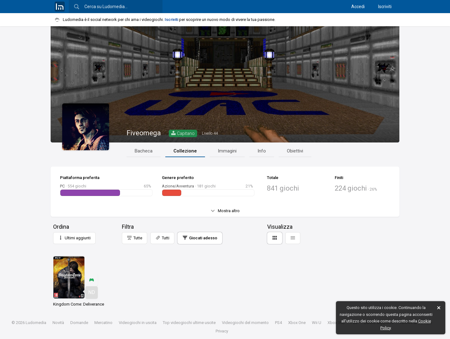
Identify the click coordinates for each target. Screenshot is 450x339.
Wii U (316, 322)
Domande (79, 322)
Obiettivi (295, 151)
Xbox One (297, 322)
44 (210, 133)
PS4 (278, 322)
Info (262, 151)
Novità (58, 322)
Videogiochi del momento (245, 322)
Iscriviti (385, 6)
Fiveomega (144, 133)
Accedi (358, 6)
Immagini (227, 151)
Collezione (185, 151)
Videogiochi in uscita (138, 322)
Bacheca (143, 151)
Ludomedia (36, 322)
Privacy (222, 331)
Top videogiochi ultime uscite (189, 322)
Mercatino (103, 322)
